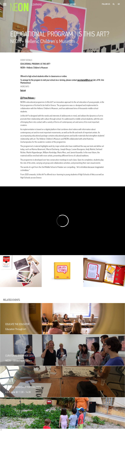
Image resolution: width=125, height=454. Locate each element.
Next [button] (119, 268)
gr (119, 4)
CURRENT (66, 4)
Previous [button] (4, 268)
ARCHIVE (73, 4)
